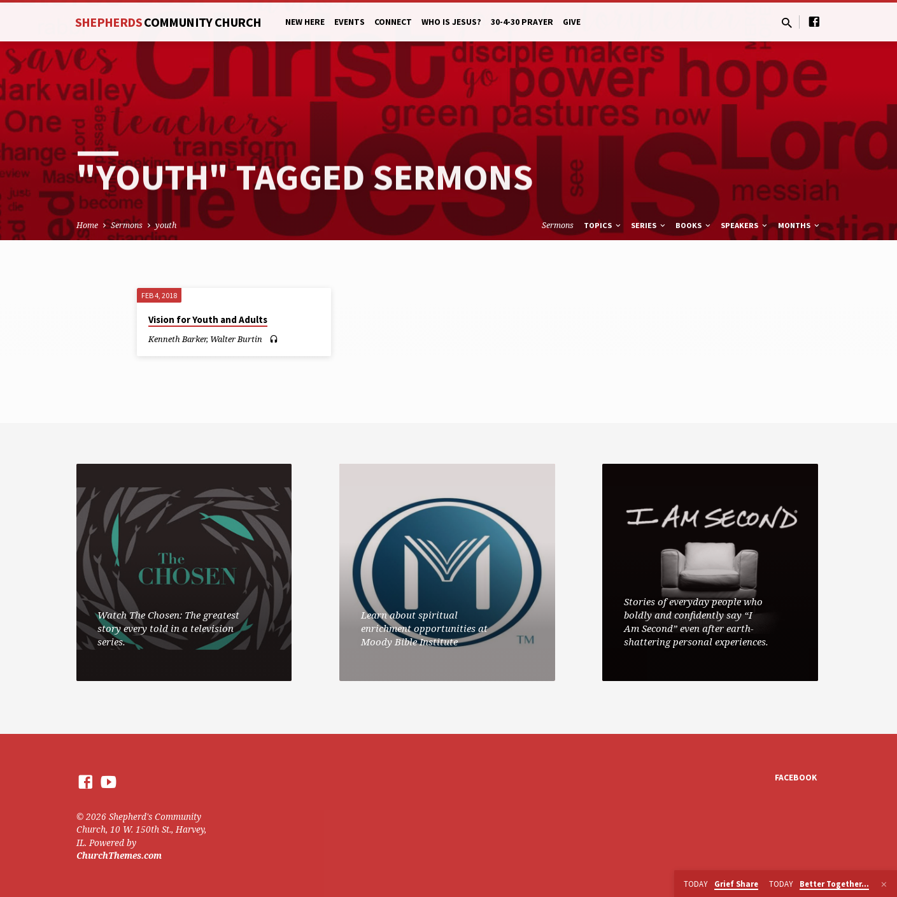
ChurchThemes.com (119, 855)
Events (349, 22)
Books (693, 225)
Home (87, 225)
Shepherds (168, 22)
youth (165, 225)
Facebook (796, 777)
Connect (393, 22)
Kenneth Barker (177, 339)
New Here (305, 22)
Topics (603, 225)
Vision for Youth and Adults (207, 319)
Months (799, 225)
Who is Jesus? (451, 22)
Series (649, 225)
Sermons (127, 225)
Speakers (745, 225)
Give (572, 22)
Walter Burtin (236, 339)
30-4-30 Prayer (522, 22)
